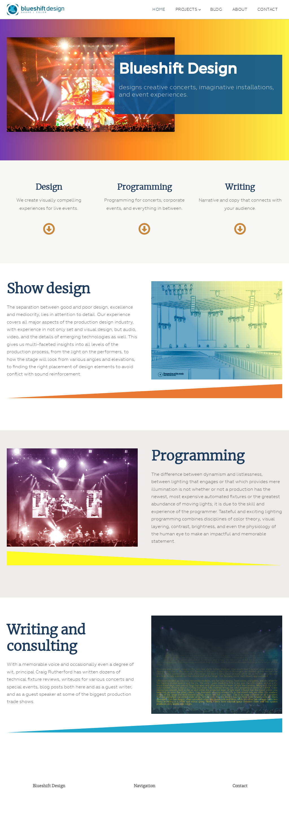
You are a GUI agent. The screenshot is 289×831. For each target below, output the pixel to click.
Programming (144, 187)
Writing (240, 187)
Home (158, 9)
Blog (216, 9)
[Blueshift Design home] (35, 9)
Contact (267, 9)
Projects (186, 9)
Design (49, 187)
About (239, 9)
